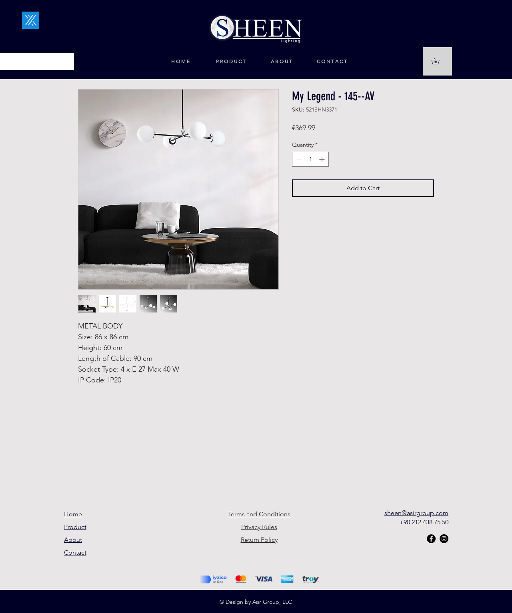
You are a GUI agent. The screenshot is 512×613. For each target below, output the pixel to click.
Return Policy (259, 539)
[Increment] (323, 159)
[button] (438, 61)
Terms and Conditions (259, 514)
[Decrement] (298, 159)
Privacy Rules (259, 527)
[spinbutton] (310, 159)
